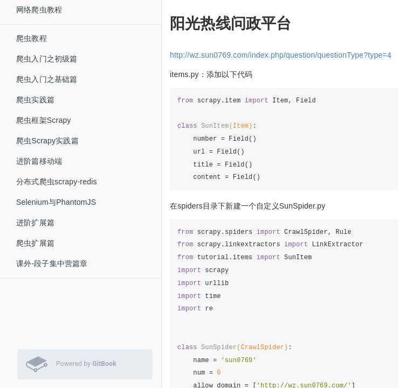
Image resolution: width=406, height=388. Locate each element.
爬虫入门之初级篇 (47, 58)
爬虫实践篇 (35, 99)
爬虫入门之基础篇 (47, 79)
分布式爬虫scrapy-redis (56, 181)
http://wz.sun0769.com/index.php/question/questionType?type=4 (280, 55)
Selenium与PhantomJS (56, 202)
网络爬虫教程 (39, 9)
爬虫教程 (31, 38)
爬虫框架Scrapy (43, 120)
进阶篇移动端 (39, 161)
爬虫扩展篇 (35, 243)
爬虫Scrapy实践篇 (47, 140)
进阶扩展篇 (35, 222)
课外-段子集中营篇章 (52, 263)
